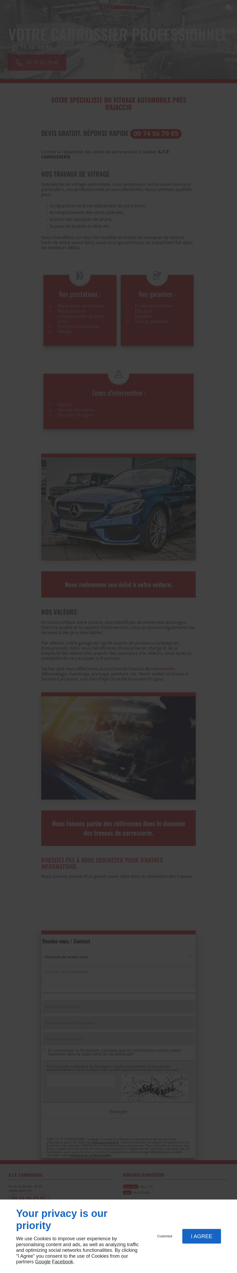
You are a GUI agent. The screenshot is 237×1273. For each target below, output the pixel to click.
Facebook (62, 1261)
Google (43, 1261)
